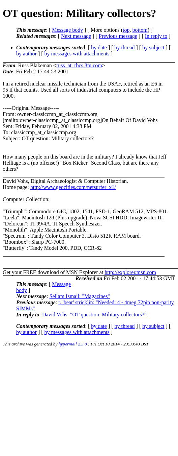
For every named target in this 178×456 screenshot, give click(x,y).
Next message (76, 36)
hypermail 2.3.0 (73, 343)
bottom (139, 30)
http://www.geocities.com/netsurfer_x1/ (73, 187)
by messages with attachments (77, 53)
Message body (67, 30)
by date (99, 47)
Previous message (118, 36)
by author (26, 53)
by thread (125, 47)
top (126, 30)
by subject (153, 47)
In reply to (156, 36)
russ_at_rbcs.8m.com (79, 65)
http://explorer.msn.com (130, 272)
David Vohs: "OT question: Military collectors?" (94, 314)
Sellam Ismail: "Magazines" (80, 296)
